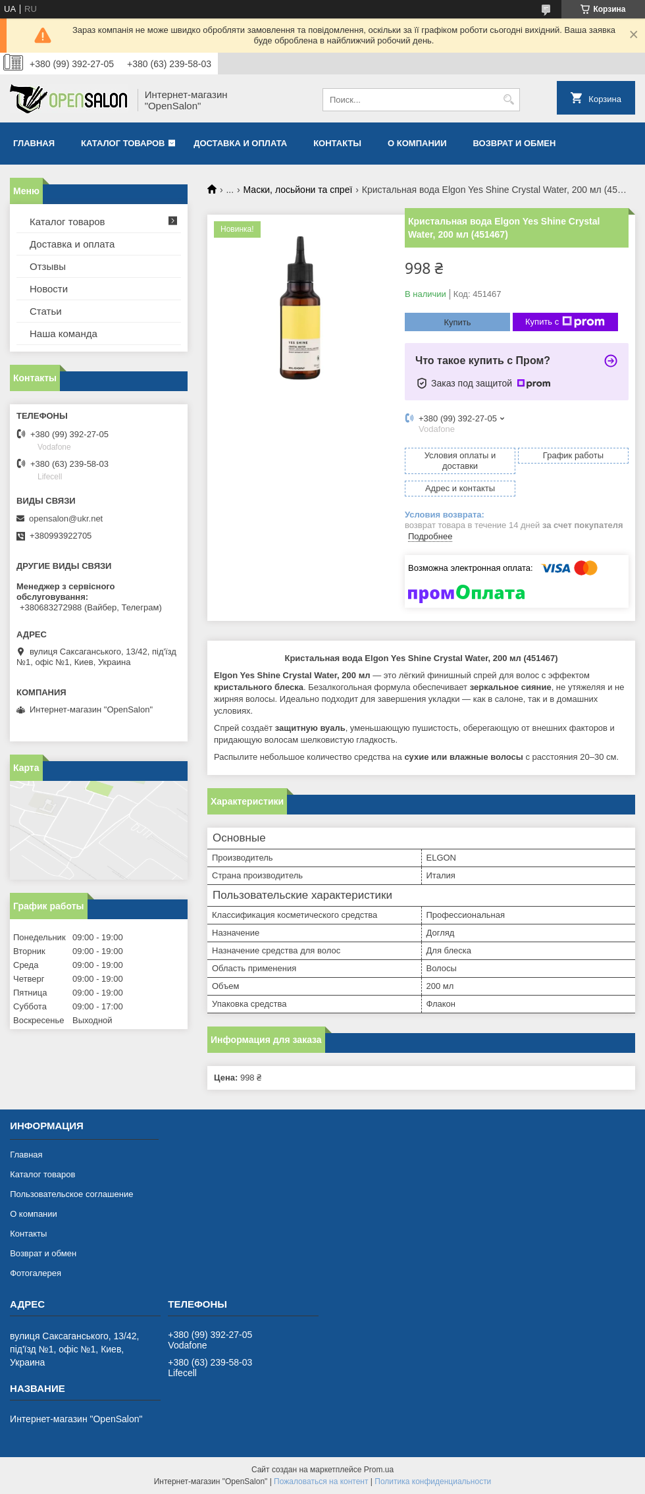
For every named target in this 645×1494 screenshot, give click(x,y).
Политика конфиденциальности (432, 1481)
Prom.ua (379, 1469)
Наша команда (63, 333)
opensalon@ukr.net (66, 518)
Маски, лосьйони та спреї (298, 189)
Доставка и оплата (240, 143)
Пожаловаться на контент (321, 1481)
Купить (457, 322)
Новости (49, 288)
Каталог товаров (123, 143)
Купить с (565, 322)
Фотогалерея (35, 1273)
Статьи (46, 311)
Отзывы (48, 266)
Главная (34, 143)
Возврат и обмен (514, 143)
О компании (417, 143)
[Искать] (508, 99)
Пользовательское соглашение (71, 1194)
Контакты (337, 143)
